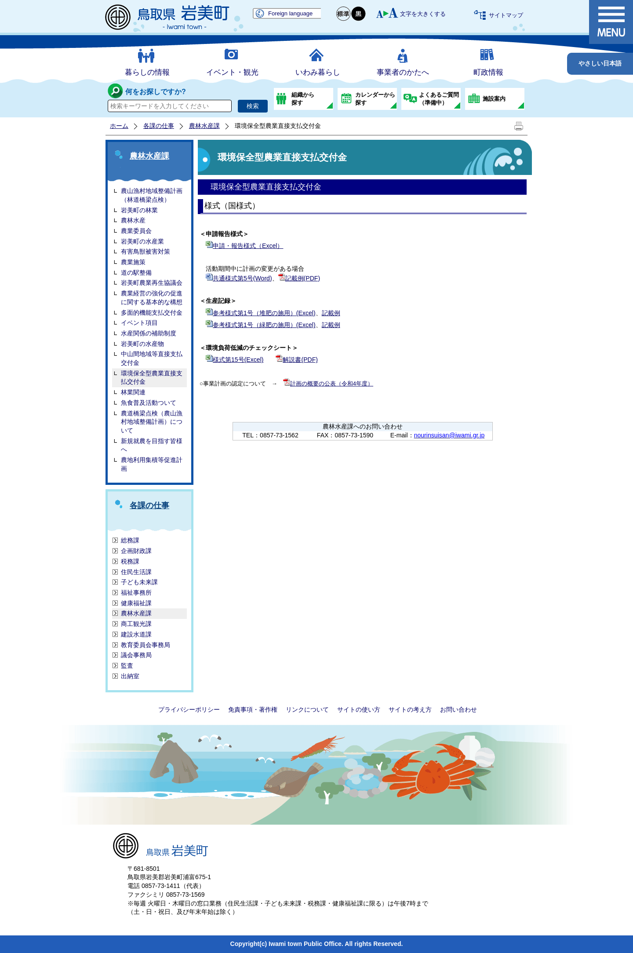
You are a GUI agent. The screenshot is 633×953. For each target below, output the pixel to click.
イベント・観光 (232, 72)
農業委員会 (136, 230)
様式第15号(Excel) (238, 359)
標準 (343, 14)
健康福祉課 (136, 603)
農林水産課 (204, 125)
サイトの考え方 (410, 709)
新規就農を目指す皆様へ (151, 445)
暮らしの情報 (147, 72)
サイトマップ (506, 15)
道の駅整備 (136, 272)
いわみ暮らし (317, 72)
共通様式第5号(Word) (242, 278)
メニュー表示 (611, 22)
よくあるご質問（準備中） (439, 98)
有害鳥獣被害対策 (145, 251)
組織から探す (302, 98)
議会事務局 (136, 654)
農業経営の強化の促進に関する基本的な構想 (151, 298)
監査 (127, 665)
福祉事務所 (136, 592)
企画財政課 (136, 550)
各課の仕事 (158, 125)
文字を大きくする (423, 14)
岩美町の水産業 (142, 241)
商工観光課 (136, 623)
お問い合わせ (458, 709)
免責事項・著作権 (252, 709)
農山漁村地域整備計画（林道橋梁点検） (151, 195)
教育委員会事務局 (145, 644)
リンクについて (307, 709)
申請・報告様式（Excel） (248, 245)
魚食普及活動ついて (148, 402)
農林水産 (133, 220)
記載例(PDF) (302, 278)
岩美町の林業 (139, 210)
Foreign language (290, 13)
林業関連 (133, 392)
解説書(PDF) (300, 359)
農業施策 (133, 262)
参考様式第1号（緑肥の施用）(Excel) (264, 324)
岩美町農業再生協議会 (151, 282)
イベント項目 (139, 322)
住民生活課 (136, 571)
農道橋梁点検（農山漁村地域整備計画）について (151, 422)
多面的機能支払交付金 (151, 312)
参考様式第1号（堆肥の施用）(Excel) (264, 312)
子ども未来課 (139, 582)
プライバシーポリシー (189, 709)
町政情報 (488, 72)
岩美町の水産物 (142, 343)
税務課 (130, 561)
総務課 (130, 540)
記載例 (331, 312)
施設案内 (494, 98)
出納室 (130, 676)
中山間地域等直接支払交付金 (151, 358)
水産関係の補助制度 (148, 333)
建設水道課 (136, 634)
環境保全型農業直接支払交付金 (151, 378)
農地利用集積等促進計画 (151, 464)
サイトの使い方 (358, 709)
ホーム (119, 125)
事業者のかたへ (403, 72)
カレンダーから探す (375, 98)
